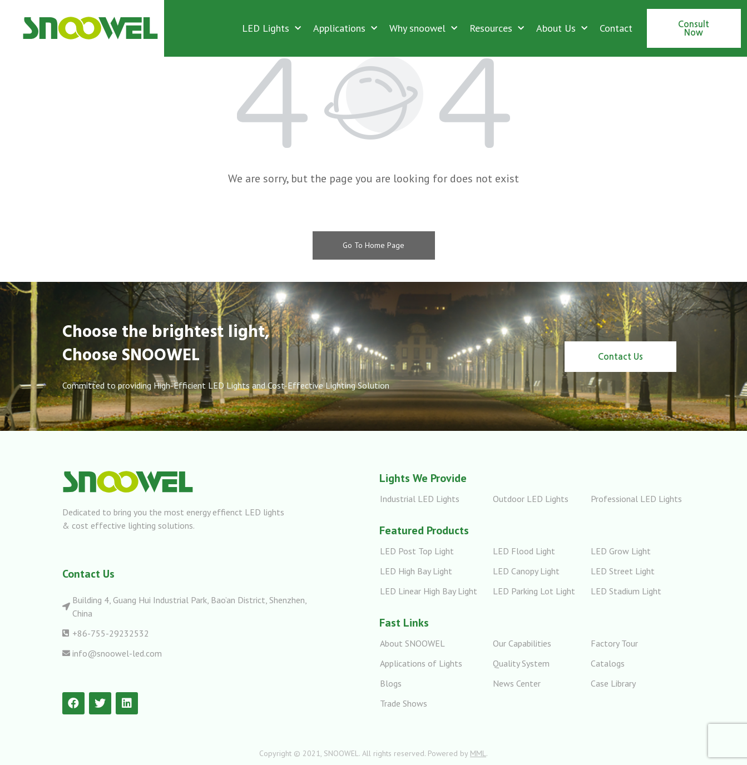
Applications (345, 28)
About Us (561, 28)
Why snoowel (423, 28)
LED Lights (271, 28)
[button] (694, 28)
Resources (496, 28)
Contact (616, 28)
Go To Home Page (373, 245)
